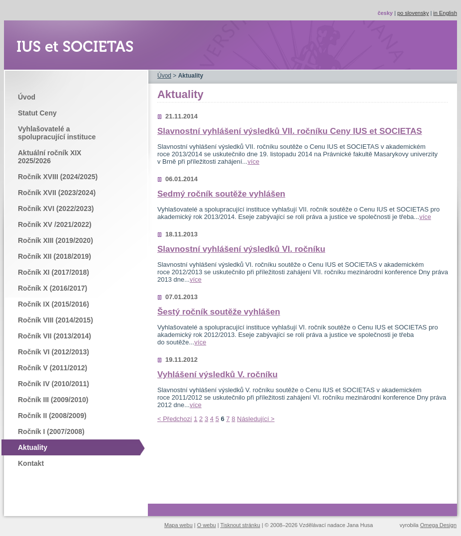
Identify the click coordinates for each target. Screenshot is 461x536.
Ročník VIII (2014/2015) (55, 320)
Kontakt (31, 463)
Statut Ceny (37, 113)
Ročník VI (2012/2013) (53, 352)
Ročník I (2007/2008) (51, 431)
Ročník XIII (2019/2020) (55, 240)
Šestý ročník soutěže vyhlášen (218, 312)
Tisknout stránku (240, 525)
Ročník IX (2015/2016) (53, 304)
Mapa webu (178, 525)
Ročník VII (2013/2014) (54, 336)
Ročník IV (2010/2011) (53, 384)
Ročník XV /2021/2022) (55, 224)
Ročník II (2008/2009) (52, 416)
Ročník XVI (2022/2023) (56, 209)
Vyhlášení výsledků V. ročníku (217, 374)
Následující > (255, 419)
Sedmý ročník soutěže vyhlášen (221, 194)
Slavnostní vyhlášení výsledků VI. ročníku (241, 249)
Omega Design (438, 525)
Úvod (26, 97)
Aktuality (32, 447)
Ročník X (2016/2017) (52, 288)
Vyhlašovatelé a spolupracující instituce (57, 133)
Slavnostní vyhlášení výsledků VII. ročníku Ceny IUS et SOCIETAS (289, 131)
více (253, 161)
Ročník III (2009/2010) (53, 400)
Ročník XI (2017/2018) (53, 272)
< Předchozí (174, 419)
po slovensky (413, 13)
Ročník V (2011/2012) (52, 368)
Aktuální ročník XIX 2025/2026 (49, 157)
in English (445, 13)
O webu (206, 525)
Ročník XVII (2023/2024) (57, 193)
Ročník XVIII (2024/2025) (58, 177)
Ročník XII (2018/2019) (54, 256)
